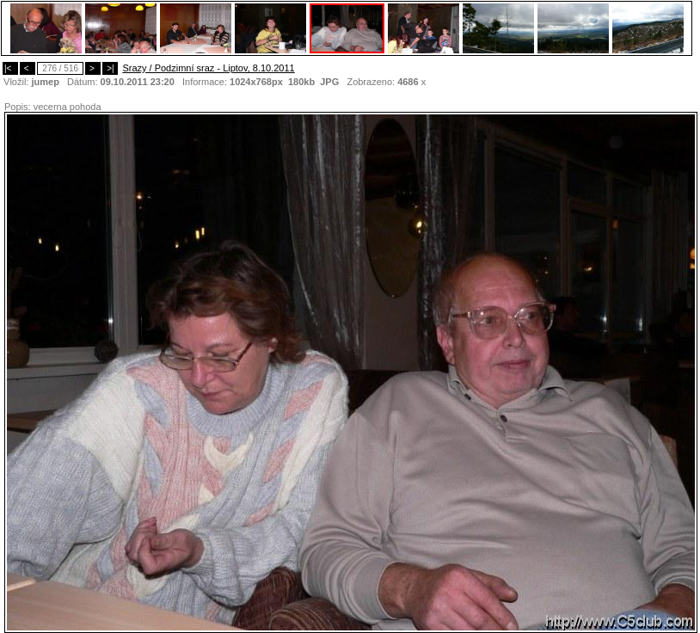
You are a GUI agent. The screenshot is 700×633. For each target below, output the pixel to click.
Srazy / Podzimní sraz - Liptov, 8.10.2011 (208, 68)
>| (110, 68)
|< (10, 68)
